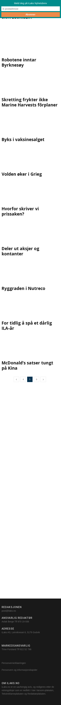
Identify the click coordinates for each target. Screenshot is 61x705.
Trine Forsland (9, 649)
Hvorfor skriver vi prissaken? (20, 211)
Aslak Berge (8, 621)
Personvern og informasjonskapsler (20, 670)
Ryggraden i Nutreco (23, 288)
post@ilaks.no (9, 610)
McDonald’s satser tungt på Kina (27, 365)
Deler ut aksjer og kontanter (20, 251)
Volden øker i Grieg (22, 174)
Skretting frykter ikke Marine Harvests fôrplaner (30, 102)
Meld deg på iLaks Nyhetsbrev (30, 3)
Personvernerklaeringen (14, 663)
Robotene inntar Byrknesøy (19, 62)
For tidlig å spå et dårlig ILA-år (27, 325)
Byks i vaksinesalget (23, 139)
